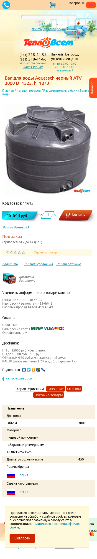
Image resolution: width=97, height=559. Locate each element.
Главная (8, 90)
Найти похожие (68, 264)
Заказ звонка (33, 67)
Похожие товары (48, 395)
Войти (37, 29)
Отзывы (74, 389)
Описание (55, 389)
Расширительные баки (60, 90)
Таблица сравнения (38, 264)
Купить (78, 214)
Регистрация (56, 29)
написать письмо (33, 63)
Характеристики (30, 389)
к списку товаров (19, 378)
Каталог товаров (28, 90)
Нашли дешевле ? (15, 227)
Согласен (22, 538)
